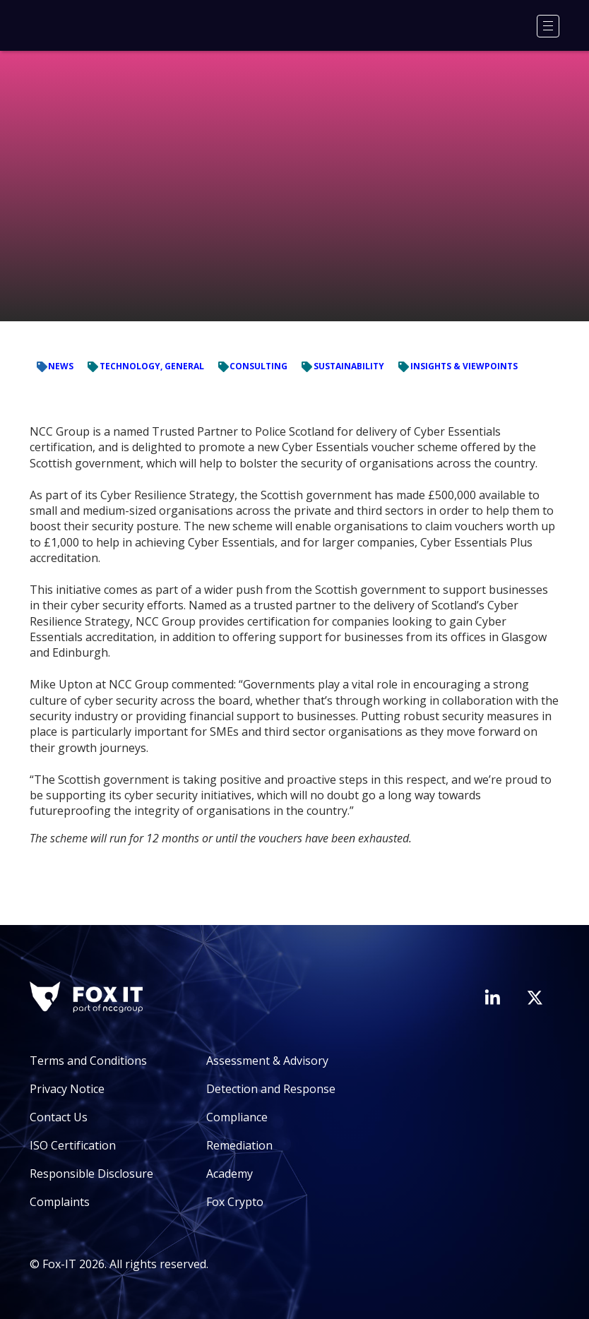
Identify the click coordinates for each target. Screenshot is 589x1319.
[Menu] (548, 26)
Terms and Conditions (88, 1060)
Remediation (239, 1145)
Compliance (237, 1117)
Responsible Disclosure (91, 1173)
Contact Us (59, 1117)
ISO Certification (73, 1145)
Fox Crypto (234, 1202)
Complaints (60, 1202)
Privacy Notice (67, 1089)
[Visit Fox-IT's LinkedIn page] (492, 997)
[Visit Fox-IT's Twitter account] (534, 998)
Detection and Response (270, 1089)
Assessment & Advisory (267, 1060)
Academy (229, 1173)
